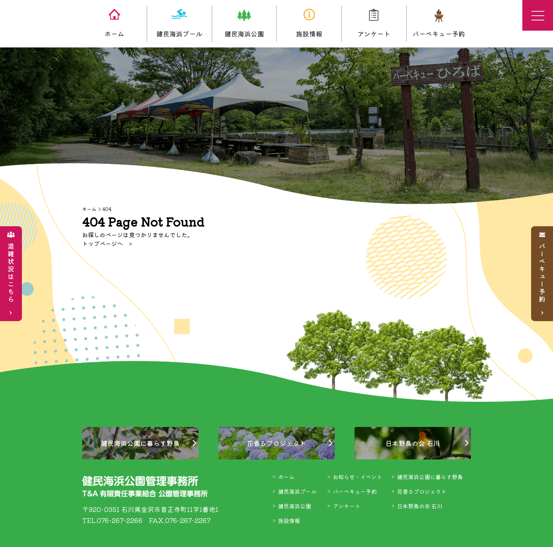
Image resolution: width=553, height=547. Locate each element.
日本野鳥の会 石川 (412, 443)
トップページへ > (107, 243)
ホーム (114, 23)
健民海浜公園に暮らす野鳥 (140, 443)
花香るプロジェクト (276, 443)
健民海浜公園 (244, 23)
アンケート (373, 23)
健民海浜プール (179, 23)
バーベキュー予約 (438, 23)
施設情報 (309, 23)
